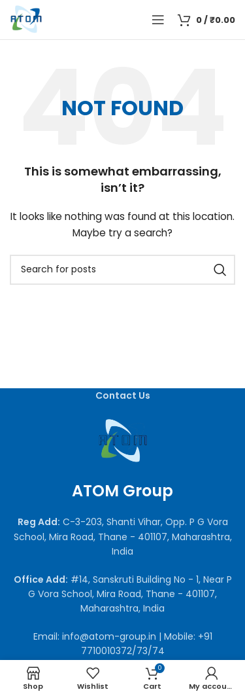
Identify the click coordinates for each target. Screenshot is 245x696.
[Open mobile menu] (158, 20)
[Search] (122, 270)
